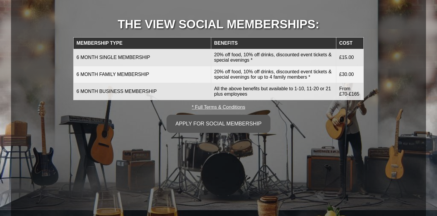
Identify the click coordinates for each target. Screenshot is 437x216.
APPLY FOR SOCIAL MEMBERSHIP (218, 124)
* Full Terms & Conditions (218, 107)
